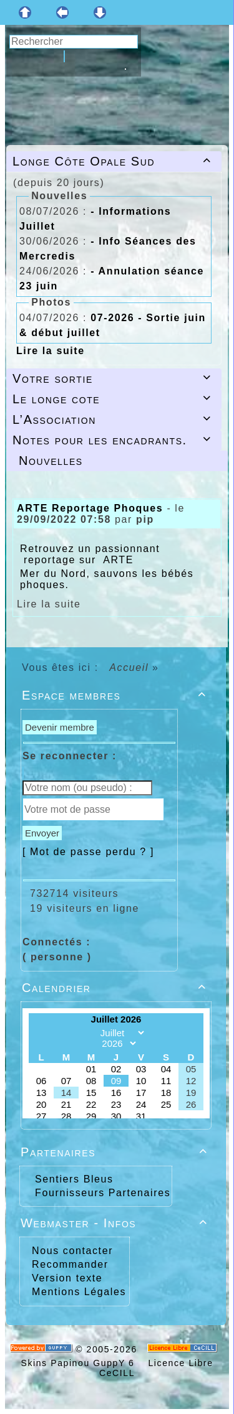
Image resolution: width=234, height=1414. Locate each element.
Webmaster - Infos (116, 1223)
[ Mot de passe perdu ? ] (88, 851)
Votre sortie (113, 378)
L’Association (113, 419)
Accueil (129, 667)
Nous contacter (70, 1250)
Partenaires (116, 1152)
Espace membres (116, 695)
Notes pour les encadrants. (113, 440)
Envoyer (42, 833)
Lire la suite (50, 350)
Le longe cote (113, 399)
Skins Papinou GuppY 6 (81, 1363)
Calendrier (116, 988)
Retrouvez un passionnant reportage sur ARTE (90, 554)
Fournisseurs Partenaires (102, 1192)
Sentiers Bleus (74, 1179)
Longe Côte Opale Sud (113, 161)
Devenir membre (59, 727)
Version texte (65, 1278)
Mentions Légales (77, 1291)
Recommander (68, 1264)
